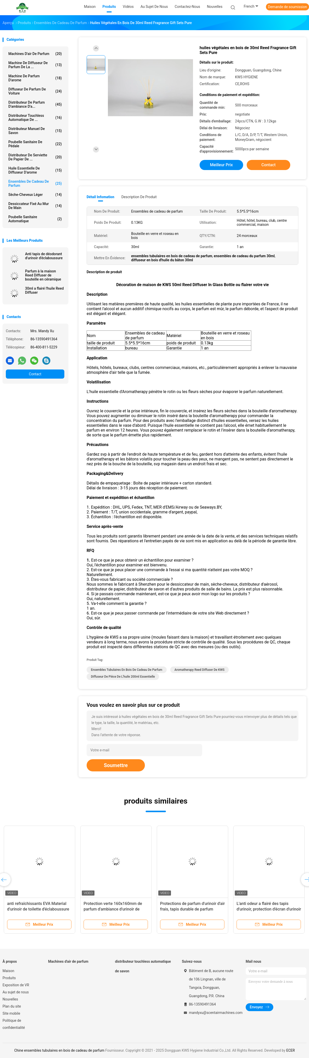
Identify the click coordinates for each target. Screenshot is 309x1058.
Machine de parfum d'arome (35, 78)
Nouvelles (10, 999)
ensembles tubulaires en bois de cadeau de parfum (126, 670)
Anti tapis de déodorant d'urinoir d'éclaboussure (44, 256)
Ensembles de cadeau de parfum (35, 183)
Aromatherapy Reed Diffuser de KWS (200, 670)
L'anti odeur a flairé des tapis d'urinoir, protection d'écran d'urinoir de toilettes (269, 909)
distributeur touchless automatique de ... (35, 118)
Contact (35, 374)
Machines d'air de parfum (35, 53)
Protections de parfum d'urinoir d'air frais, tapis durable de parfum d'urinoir (192, 909)
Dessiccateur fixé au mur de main (35, 206)
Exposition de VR (16, 985)
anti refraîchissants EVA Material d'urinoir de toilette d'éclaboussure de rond (38, 909)
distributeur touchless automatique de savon (143, 966)
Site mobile (11, 1013)
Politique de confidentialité (14, 1024)
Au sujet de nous (16, 992)
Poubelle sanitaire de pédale (35, 144)
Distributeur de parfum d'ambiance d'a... (35, 104)
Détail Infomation (100, 197)
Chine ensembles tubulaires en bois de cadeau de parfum (59, 1050)
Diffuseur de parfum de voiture (35, 91)
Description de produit (139, 197)
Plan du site (12, 1006)
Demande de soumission (287, 7)
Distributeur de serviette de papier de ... (35, 157)
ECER (290, 1050)
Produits (9, 978)
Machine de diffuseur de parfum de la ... (35, 65)
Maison (8, 971)
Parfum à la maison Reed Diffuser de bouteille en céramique (43, 275)
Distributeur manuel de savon (35, 131)
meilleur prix (221, 164)
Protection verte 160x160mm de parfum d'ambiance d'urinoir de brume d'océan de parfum (113, 909)
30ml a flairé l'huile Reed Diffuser (44, 290)
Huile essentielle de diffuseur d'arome (35, 170)
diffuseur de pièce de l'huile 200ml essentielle (123, 676)
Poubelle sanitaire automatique (35, 219)
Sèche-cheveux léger (35, 194)
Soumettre (116, 765)
